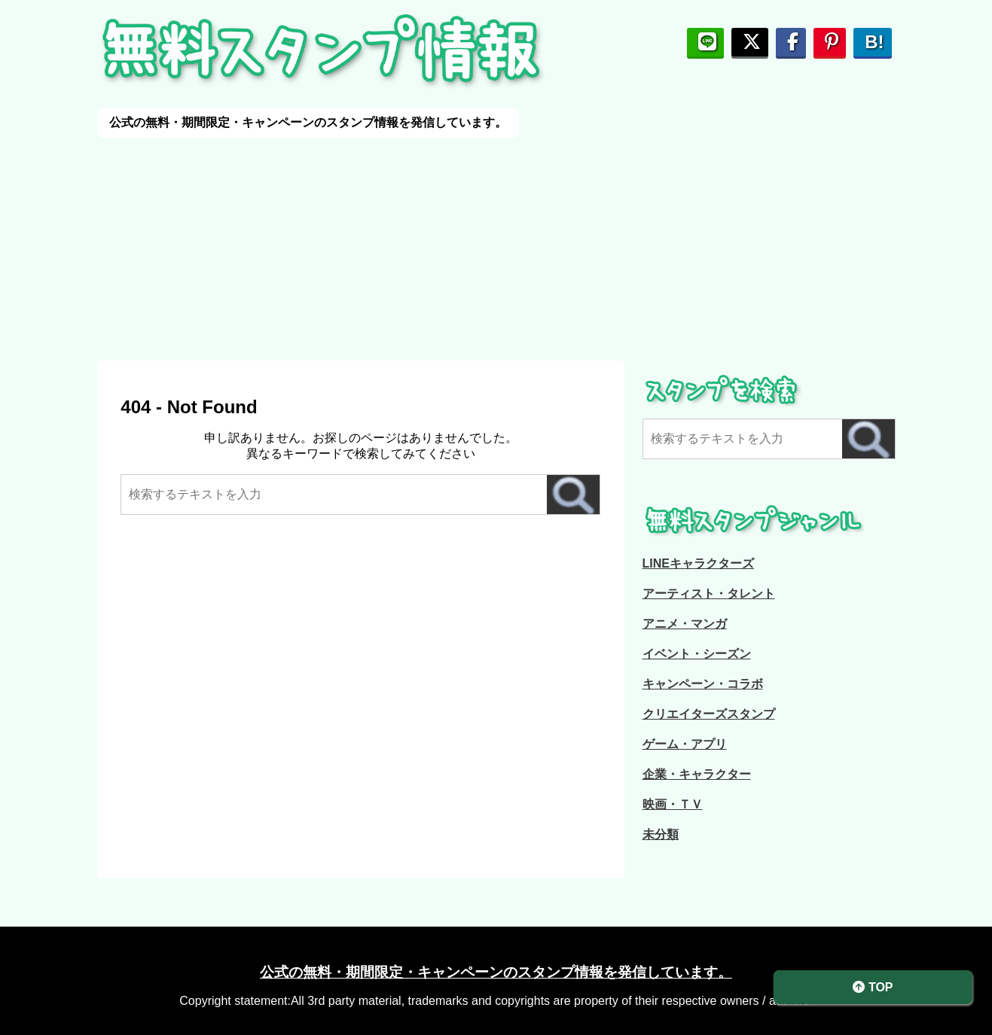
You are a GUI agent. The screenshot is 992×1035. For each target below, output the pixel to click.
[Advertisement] (452, 243)
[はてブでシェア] (872, 42)
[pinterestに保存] (829, 42)
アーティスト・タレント (709, 593)
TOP (873, 987)
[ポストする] (749, 42)
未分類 (661, 834)
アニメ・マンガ (685, 623)
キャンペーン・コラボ (703, 683)
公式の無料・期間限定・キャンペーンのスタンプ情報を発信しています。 (496, 972)
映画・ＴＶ (673, 804)
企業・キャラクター (697, 774)
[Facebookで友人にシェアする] (791, 42)
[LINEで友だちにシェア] (705, 42)
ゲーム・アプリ (685, 744)
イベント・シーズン (697, 653)
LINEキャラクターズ (698, 563)
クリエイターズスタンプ (709, 714)
